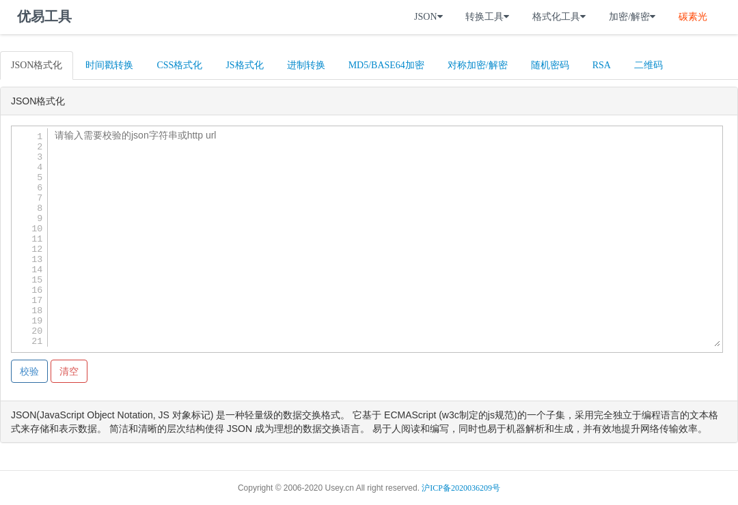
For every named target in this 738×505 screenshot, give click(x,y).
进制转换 (306, 65)
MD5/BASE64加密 (386, 65)
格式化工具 (559, 17)
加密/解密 (632, 17)
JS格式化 (244, 65)
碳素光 (693, 17)
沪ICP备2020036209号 (461, 488)
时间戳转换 (109, 65)
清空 (69, 371)
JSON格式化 (36, 65)
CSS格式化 (179, 65)
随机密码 (550, 65)
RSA (601, 65)
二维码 (648, 65)
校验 (29, 371)
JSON (428, 17)
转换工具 (487, 17)
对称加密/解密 (478, 65)
